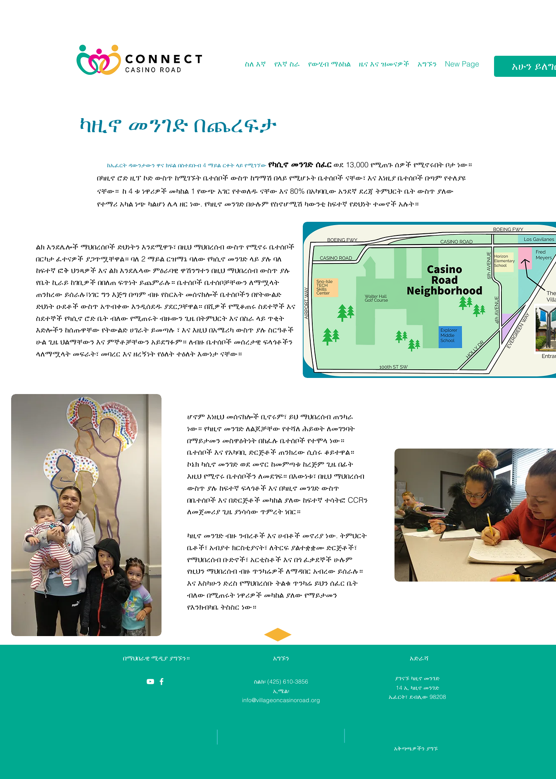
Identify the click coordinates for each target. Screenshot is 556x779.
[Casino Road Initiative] (161, 681)
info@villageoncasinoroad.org (281, 700)
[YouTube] (150, 681)
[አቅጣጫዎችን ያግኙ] (415, 748)
